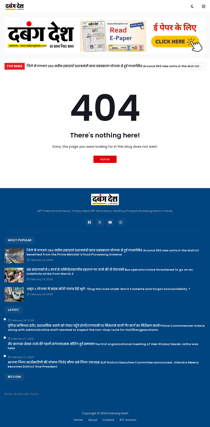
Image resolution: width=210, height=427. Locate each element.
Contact (108, 420)
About (92, 420)
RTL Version (128, 420)
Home (105, 159)
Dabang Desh (118, 413)
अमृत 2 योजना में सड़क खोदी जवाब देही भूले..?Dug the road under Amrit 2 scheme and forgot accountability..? (108, 289)
